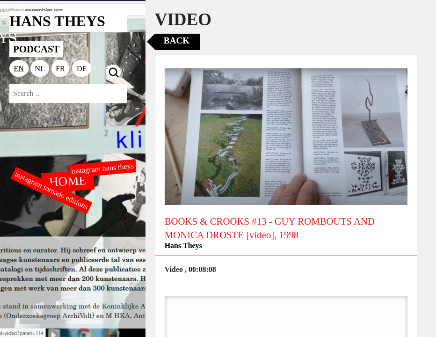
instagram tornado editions (51, 190)
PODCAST (36, 49)
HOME (68, 181)
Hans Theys (183, 245)
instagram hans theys (102, 168)
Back (176, 40)
